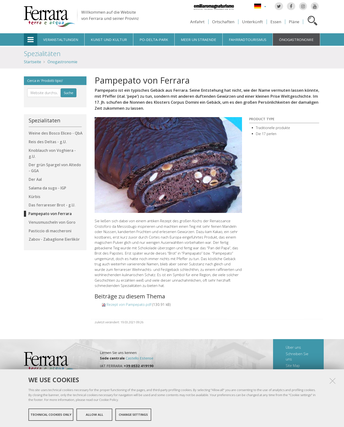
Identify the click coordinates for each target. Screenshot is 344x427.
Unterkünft (252, 21)
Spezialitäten (42, 53)
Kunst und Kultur (109, 39)
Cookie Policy (108, 400)
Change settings (133, 414)
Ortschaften (223, 21)
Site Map (293, 365)
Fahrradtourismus (247, 39)
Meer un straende (198, 39)
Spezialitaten (44, 120)
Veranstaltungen (60, 39)
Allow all (94, 414)
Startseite (32, 61)
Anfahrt (197, 21)
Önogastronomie (296, 39)
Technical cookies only (51, 414)
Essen (275, 21)
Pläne (294, 21)
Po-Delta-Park (154, 39)
